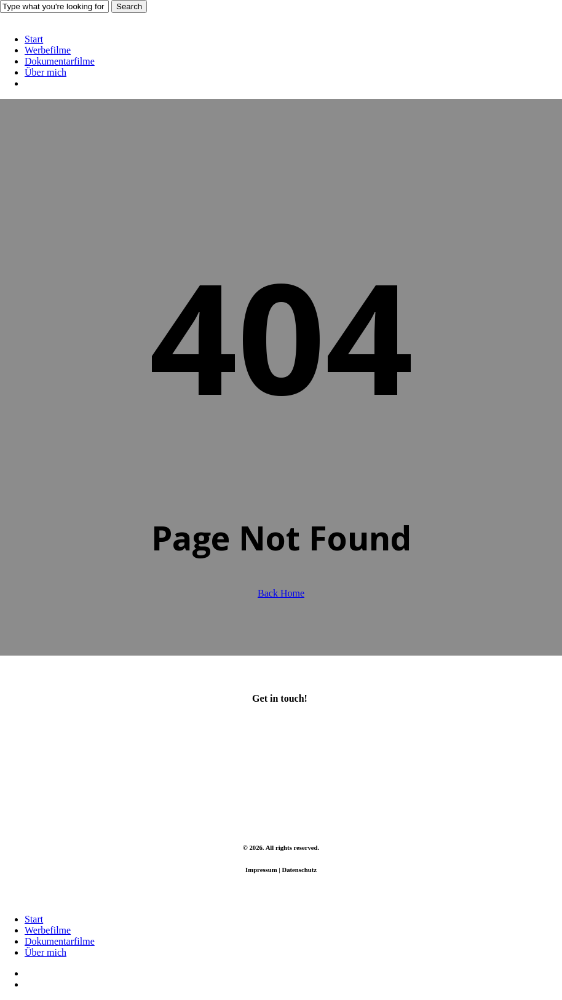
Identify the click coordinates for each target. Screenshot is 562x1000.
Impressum (261, 869)
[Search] (54, 6)
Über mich (45, 952)
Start (34, 919)
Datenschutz (299, 869)
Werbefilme (48, 930)
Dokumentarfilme (60, 941)
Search (129, 6)
